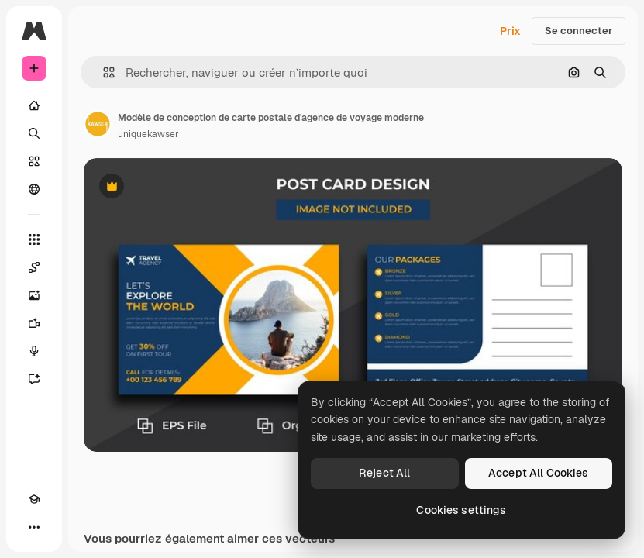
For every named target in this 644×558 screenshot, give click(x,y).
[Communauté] (34, 189)
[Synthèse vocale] (34, 351)
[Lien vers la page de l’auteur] (98, 124)
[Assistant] (34, 379)
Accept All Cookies (538, 473)
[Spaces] (34, 267)
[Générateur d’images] (34, 295)
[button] (102, 72)
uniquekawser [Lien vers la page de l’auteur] (148, 134)
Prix (510, 31)
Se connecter (578, 30)
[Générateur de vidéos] (34, 323)
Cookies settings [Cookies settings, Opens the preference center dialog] (461, 510)
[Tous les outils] (34, 239)
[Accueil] (34, 105)
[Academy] (34, 499)
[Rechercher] (34, 133)
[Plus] (34, 527)
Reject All (384, 473)
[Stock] (34, 161)
